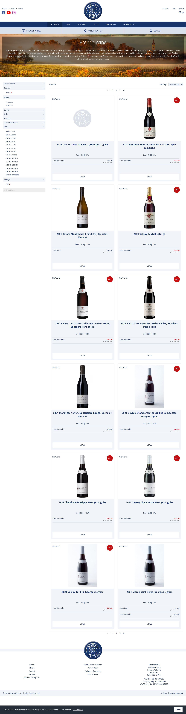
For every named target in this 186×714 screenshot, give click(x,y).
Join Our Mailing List (32, 677)
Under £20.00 (10, 132)
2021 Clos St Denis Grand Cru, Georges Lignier (82, 144)
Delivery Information (93, 671)
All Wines (55, 24)
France (8, 93)
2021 (7, 184)
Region (6, 97)
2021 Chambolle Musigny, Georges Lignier (82, 502)
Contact (12, 8)
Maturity (7, 118)
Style (6, 114)
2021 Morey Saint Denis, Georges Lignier (149, 592)
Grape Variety (9, 84)
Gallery (31, 665)
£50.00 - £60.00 (11, 142)
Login (174, 8)
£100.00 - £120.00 (12, 158)
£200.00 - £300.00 (12, 168)
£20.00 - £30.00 (11, 135)
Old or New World (11, 122)
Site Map (31, 674)
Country (7, 88)
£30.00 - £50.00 (11, 138)
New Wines (82, 24)
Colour (6, 110)
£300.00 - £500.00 (12, 172)
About (20, 8)
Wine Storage (93, 674)
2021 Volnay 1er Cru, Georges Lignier (82, 592)
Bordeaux (9, 102)
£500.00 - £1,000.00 (12, 175)
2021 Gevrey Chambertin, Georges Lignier (149, 502)
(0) (181, 12)
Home (4, 8)
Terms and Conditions (93, 665)
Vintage (7, 179)
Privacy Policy (93, 668)
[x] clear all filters (9, 190)
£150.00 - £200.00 (12, 165)
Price (6, 127)
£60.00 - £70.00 (11, 145)
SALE (68, 24)
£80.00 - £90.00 (11, 152)
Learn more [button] (78, 710)
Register (166, 8)
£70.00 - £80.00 (11, 148)
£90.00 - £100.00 (11, 155)
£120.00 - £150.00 (12, 162)
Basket (181, 8)
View (82, 176)
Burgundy (9, 105)
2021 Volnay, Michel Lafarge (149, 234)
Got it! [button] (178, 710)
